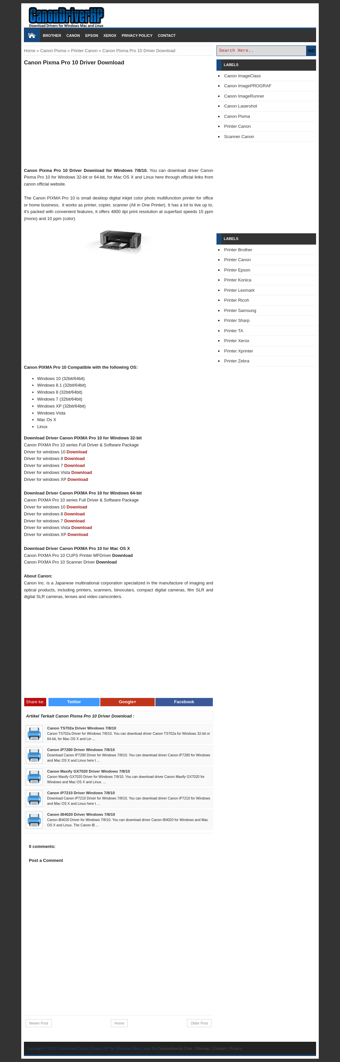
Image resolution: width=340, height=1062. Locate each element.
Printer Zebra (236, 360)
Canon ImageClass (242, 75)
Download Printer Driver (170, 14)
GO (311, 50)
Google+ (127, 701)
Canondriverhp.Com (174, 1048)
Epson (91, 36)
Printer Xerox (236, 340)
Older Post (199, 1023)
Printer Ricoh (236, 300)
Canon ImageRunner (244, 96)
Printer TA (233, 330)
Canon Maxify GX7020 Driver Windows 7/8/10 (88, 771)
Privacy (235, 1048)
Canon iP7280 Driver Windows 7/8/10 (81, 749)
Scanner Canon (239, 136)
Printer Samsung (240, 310)
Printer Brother (238, 249)
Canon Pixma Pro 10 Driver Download (74, 62)
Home (30, 50)
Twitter (74, 701)
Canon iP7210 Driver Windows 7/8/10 (81, 793)
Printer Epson (237, 269)
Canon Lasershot (240, 106)
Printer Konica (237, 279)
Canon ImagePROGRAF (247, 85)
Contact (166, 36)
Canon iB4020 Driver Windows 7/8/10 (81, 814)
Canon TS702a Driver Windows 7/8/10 (81, 728)
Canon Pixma (53, 50)
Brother (52, 36)
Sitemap (202, 1048)
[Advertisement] (118, 116)
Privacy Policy (137, 36)
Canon (73, 36)
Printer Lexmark (239, 290)
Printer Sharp (237, 320)
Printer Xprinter (238, 350)
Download (77, 451)
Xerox (110, 36)
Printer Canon (84, 50)
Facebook (184, 701)
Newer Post (38, 1023)
